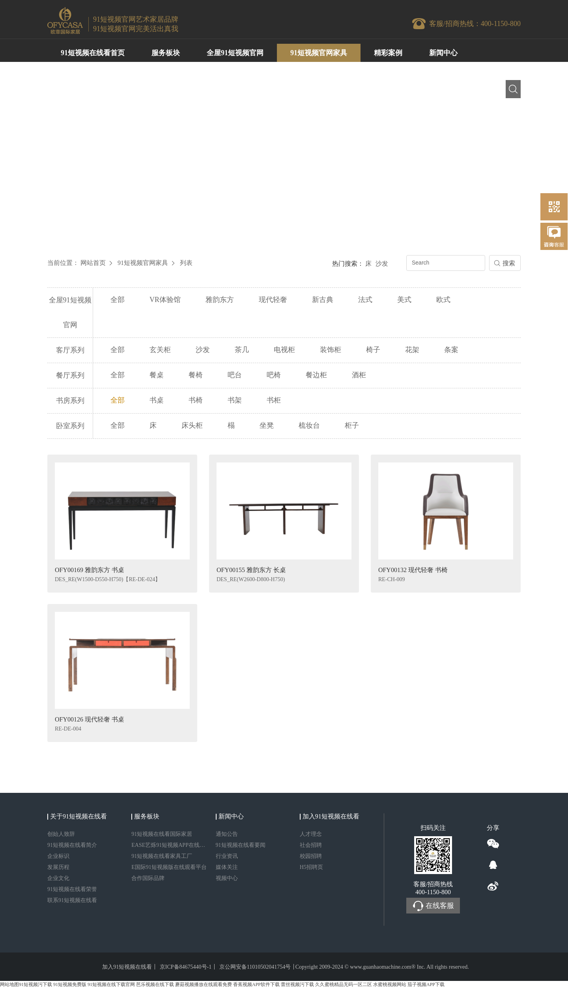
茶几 (242, 350)
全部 (117, 300)
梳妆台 (309, 425)
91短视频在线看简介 (72, 845)
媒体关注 (227, 867)
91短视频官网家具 (143, 262)
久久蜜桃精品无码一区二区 (343, 984)
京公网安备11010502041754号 (255, 967)
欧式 (443, 300)
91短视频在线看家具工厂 (161, 856)
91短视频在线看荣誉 (72, 889)
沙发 (382, 263)
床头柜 (192, 425)
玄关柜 (160, 350)
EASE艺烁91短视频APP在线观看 (169, 845)
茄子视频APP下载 (426, 984)
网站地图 (9, 984)
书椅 (196, 400)
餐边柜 (316, 375)
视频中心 (227, 878)
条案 (451, 350)
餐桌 (156, 375)
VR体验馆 (165, 300)
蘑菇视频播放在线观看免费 (203, 984)
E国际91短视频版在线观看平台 (169, 867)
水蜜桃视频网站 (389, 984)
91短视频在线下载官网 (111, 984)
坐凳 (267, 425)
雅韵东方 (220, 300)
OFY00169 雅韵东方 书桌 (89, 570)
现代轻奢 (273, 300)
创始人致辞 (61, 834)
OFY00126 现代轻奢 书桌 (89, 719)
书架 (235, 400)
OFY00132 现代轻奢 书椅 (413, 570)
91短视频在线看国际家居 (161, 834)
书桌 (156, 400)
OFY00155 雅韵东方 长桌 (251, 570)
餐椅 (196, 375)
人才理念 (311, 834)
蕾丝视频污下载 (297, 984)
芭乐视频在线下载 (155, 984)
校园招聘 (311, 856)
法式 (365, 300)
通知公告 (227, 834)
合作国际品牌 (147, 878)
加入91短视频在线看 (127, 967)
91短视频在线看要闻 (240, 845)
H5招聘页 (311, 867)
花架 (412, 350)
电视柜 (284, 350)
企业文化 (58, 878)
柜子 (352, 425)
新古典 (322, 300)
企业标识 (58, 856)
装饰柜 (330, 350)
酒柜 (359, 375)
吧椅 (274, 375)
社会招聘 (311, 845)
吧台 (235, 375)
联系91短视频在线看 (72, 900)
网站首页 (93, 262)
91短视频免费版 (69, 984)
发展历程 (58, 867)
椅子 (373, 350)
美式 (404, 300)
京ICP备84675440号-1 (185, 967)
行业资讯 (227, 856)
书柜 (274, 400)
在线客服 (433, 906)
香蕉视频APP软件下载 (256, 984)
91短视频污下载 (35, 984)
